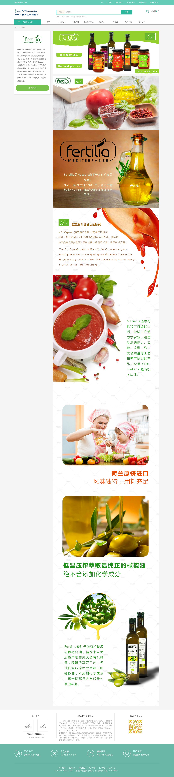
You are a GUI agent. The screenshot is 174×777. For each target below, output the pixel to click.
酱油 (67, 17)
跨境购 (115, 22)
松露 (63, 17)
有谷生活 (82, 768)
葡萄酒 (78, 17)
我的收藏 (131, 2)
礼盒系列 (62, 22)
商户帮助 (92, 768)
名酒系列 (101, 22)
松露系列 (75, 22)
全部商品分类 (27, 22)
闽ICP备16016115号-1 (109, 771)
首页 (48, 22)
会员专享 (112, 768)
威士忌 (73, 17)
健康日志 (72, 768)
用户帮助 (102, 768)
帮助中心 (142, 2)
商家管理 (154, 2)
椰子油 (84, 17)
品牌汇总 (128, 22)
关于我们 (141, 22)
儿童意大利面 (88, 22)
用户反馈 (43, 725)
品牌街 (22, 27)
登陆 (102, 2)
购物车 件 (152, 12)
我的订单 (119, 2)
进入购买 (32, 88)
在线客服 (28, 725)
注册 (110, 2)
